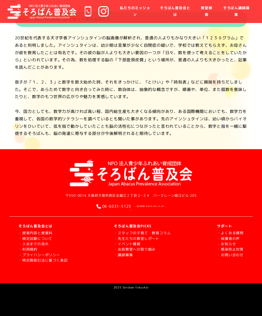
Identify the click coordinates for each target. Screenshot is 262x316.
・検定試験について (35, 238)
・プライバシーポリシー (39, 254)
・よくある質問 (230, 232)
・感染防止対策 (230, 249)
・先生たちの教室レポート (136, 238)
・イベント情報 (127, 243)
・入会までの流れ (33, 243)
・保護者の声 (228, 238)
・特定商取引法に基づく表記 (43, 260)
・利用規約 (27, 249)
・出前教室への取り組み (135, 249)
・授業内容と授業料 (35, 232)
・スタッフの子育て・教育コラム (142, 232)
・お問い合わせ (230, 254)
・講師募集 (123, 254)
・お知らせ (226, 243)
